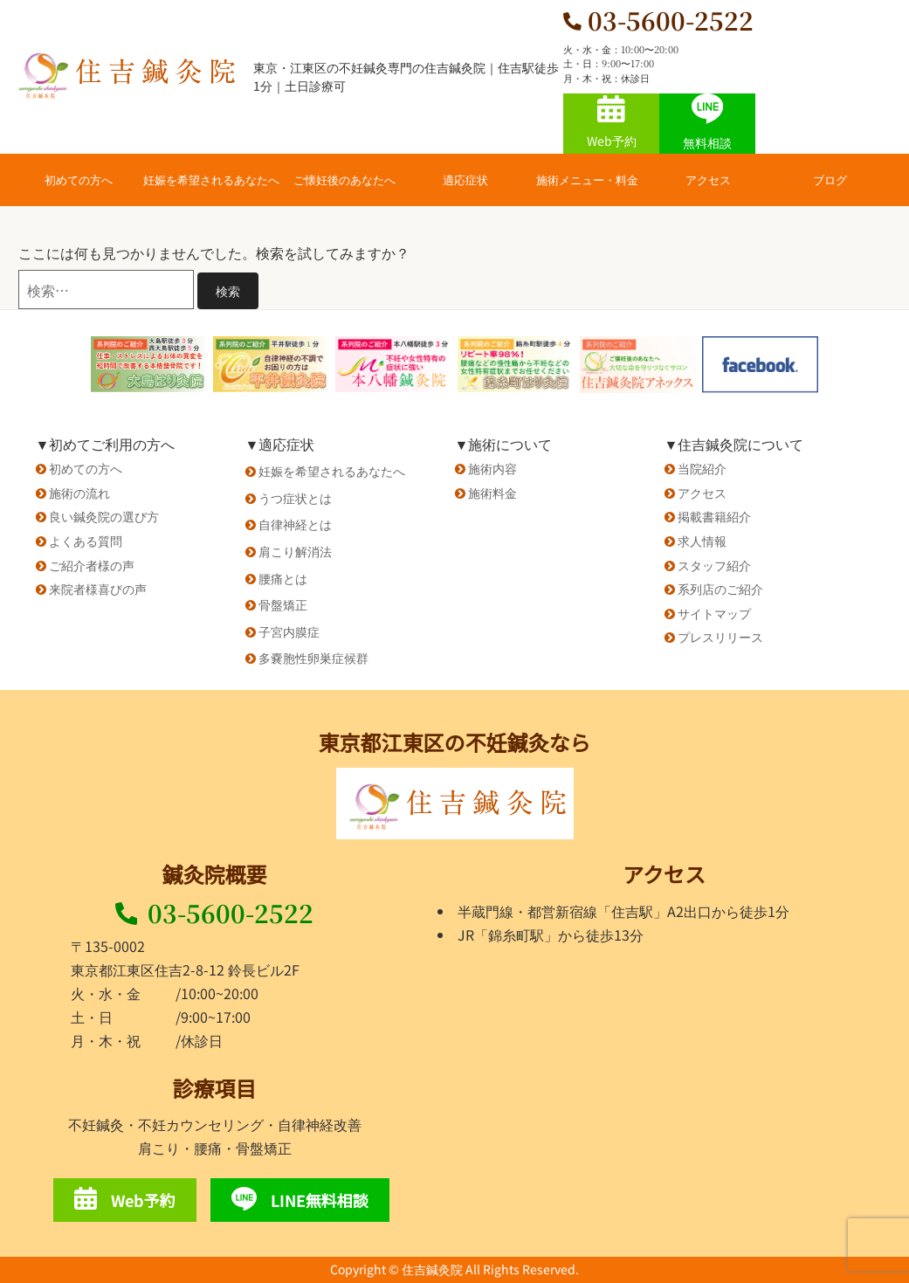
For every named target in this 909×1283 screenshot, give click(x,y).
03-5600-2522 (214, 912)
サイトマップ (714, 613)
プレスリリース (720, 636)
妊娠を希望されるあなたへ (211, 179)
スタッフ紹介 (714, 565)
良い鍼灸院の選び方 (104, 516)
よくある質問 (85, 540)
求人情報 (702, 540)
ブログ (830, 179)
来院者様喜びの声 (98, 588)
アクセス (708, 179)
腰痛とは (282, 578)
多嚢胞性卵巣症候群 (313, 657)
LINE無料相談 (299, 1199)
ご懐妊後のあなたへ (344, 179)
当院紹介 (702, 468)
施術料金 (492, 492)
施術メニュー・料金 (587, 179)
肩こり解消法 (295, 551)
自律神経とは (295, 524)
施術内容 (492, 468)
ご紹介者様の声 (91, 565)
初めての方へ (79, 179)
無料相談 (707, 122)
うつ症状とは (295, 498)
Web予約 (612, 122)
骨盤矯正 (282, 604)
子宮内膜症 (289, 631)
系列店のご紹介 (720, 588)
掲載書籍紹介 (714, 516)
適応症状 (465, 179)
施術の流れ (79, 492)
